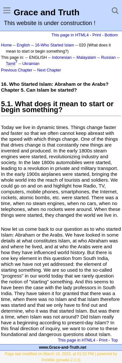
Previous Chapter (16, 70)
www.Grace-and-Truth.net (63, 347)
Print (96, 34)
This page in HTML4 (70, 34)
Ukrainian (31, 63)
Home (6, 45)
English (23, 45)
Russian (108, 57)
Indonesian (62, 57)
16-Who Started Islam (54, 45)
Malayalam (86, 57)
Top (114, 340)
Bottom (111, 34)
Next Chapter (49, 70)
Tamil (10, 63)
